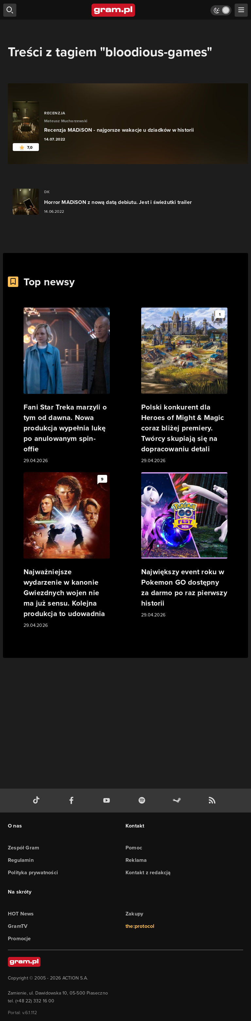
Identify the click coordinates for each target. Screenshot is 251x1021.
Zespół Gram (23, 847)
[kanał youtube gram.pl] (108, 800)
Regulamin (21, 860)
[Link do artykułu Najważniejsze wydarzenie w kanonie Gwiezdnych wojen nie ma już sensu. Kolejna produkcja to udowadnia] (67, 550)
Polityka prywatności (33, 872)
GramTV (17, 926)
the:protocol (140, 926)
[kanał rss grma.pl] (213, 800)
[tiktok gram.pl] (37, 800)
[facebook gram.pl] (73, 800)
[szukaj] (9, 10)
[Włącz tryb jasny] (220, 10)
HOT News (21, 913)
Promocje (19, 938)
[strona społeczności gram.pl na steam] (178, 800)
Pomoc (134, 847)
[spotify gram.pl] (143, 800)
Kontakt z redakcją (148, 872)
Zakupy (134, 913)
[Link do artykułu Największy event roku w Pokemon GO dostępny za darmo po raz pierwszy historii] (184, 545)
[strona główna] (114, 10)
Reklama (136, 860)
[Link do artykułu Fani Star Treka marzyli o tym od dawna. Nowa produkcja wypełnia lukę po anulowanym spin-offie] (67, 386)
